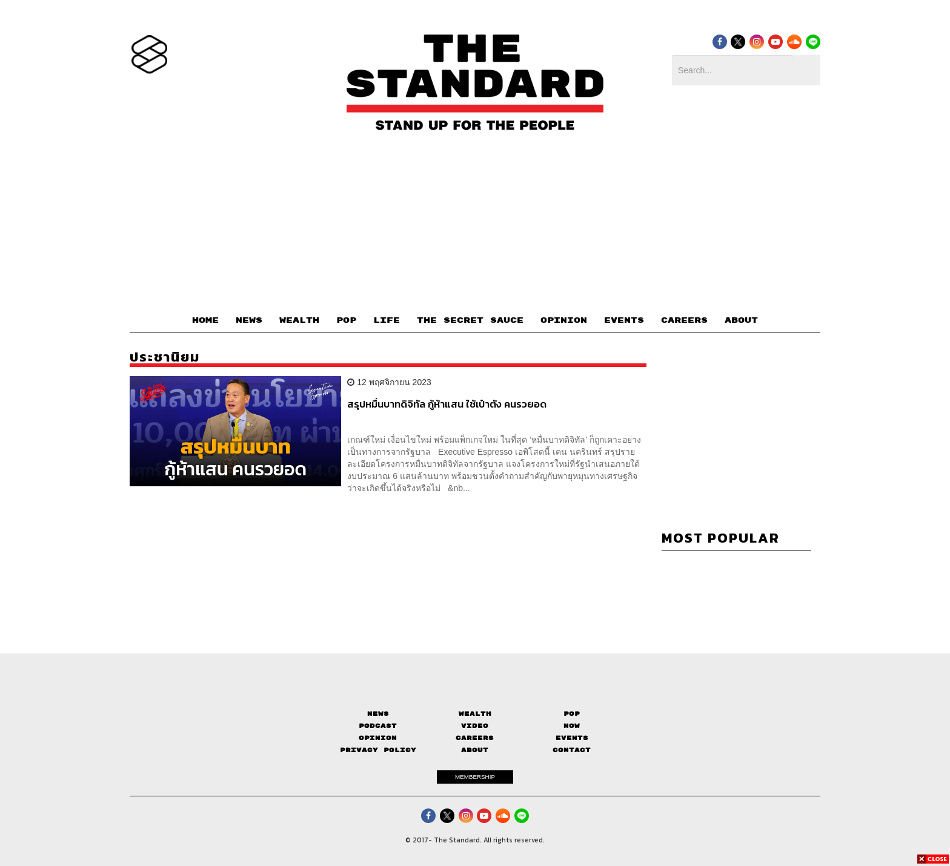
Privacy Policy (378, 750)
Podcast (378, 725)
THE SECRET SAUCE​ (470, 320)
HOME (205, 320)
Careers (475, 738)
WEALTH (299, 320)
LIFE (386, 320)
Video (474, 725)
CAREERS (684, 320)
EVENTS (624, 320)
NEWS (249, 320)
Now (571, 725)
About (474, 750)
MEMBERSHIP (475, 776)
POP (346, 320)
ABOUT (741, 320)
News (378, 713)
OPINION (563, 320)
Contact (572, 750)
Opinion (378, 738)
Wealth (475, 713)
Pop (571, 713)
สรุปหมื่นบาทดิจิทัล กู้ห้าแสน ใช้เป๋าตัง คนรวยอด (446, 404)
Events (572, 738)
